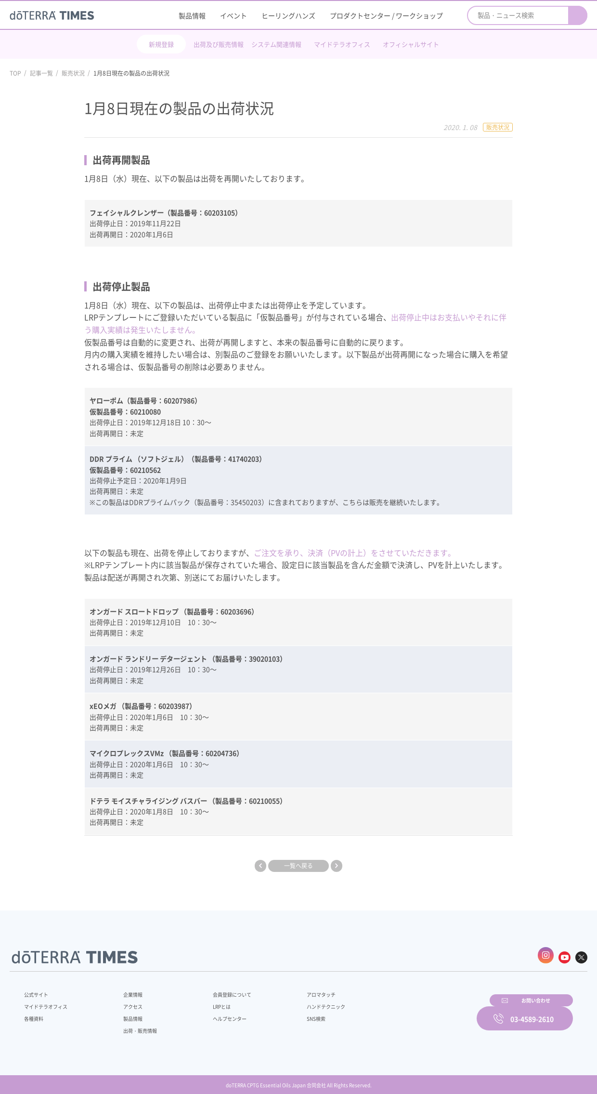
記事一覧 (41, 73)
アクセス (126, 1001)
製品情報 (192, 15)
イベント (233, 15)
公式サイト (38, 989)
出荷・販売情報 (135, 1025)
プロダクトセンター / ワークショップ (386, 15)
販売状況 (73, 73)
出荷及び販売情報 (219, 44)
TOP (15, 73)
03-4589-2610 (532, 1011)
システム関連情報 (276, 44)
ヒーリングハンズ (288, 15)
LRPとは (206, 1001)
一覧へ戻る (298, 865)
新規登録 (161, 44)
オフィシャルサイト (411, 44)
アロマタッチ (297, 989)
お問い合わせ (421, 1011)
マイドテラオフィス (342, 44)
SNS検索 (291, 1013)
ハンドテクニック (303, 1001)
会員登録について (218, 989)
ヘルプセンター (215, 1013)
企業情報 (126, 989)
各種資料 (35, 1013)
